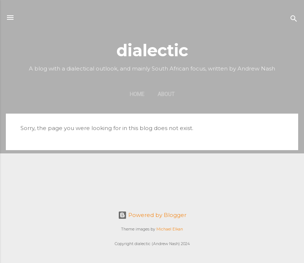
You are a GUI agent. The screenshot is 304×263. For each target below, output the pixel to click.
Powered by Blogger (152, 214)
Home (137, 94)
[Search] (293, 20)
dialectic (152, 50)
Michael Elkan (169, 229)
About (166, 94)
